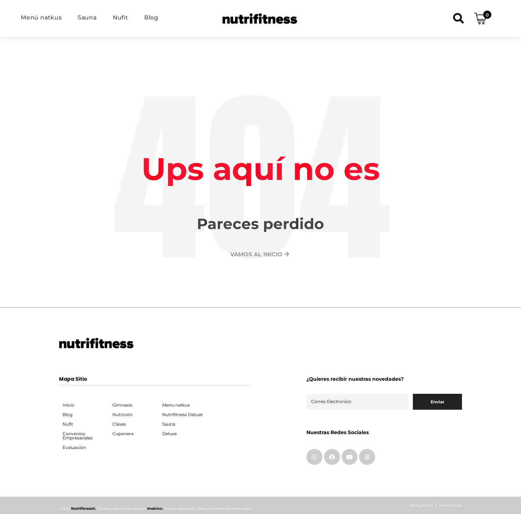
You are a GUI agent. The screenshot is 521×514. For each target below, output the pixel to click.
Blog (151, 17)
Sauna (87, 17)
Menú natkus (41, 17)
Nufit (120, 17)
